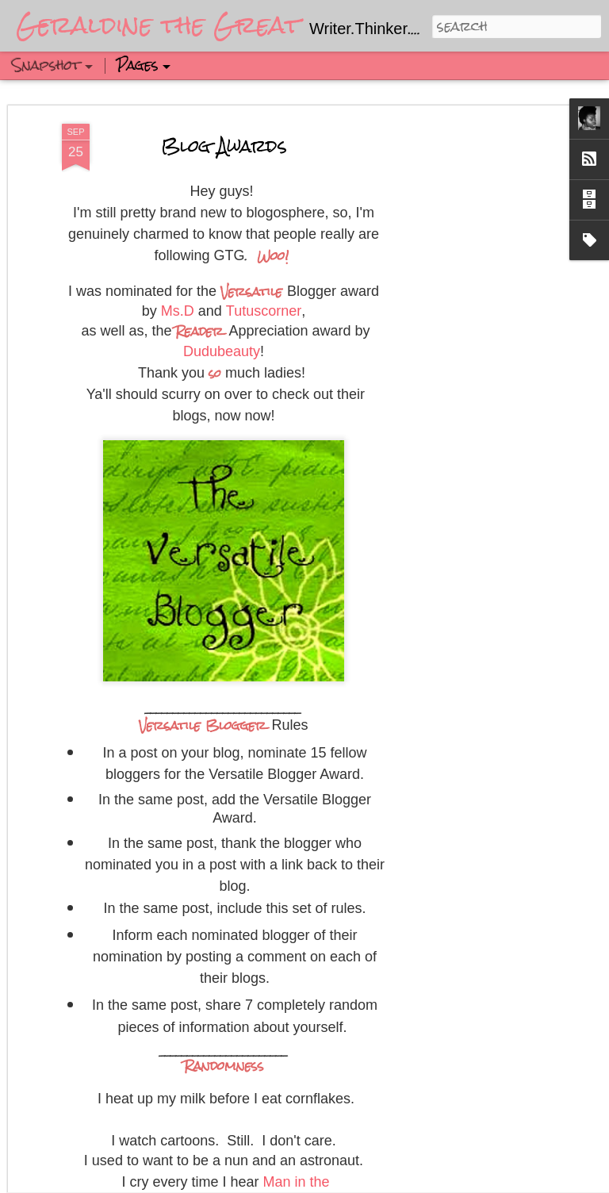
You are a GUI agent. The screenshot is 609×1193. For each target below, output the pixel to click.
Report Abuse (534, 1179)
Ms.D (177, 209)
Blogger (486, 1179)
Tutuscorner (263, 209)
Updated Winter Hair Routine (341, 1153)
